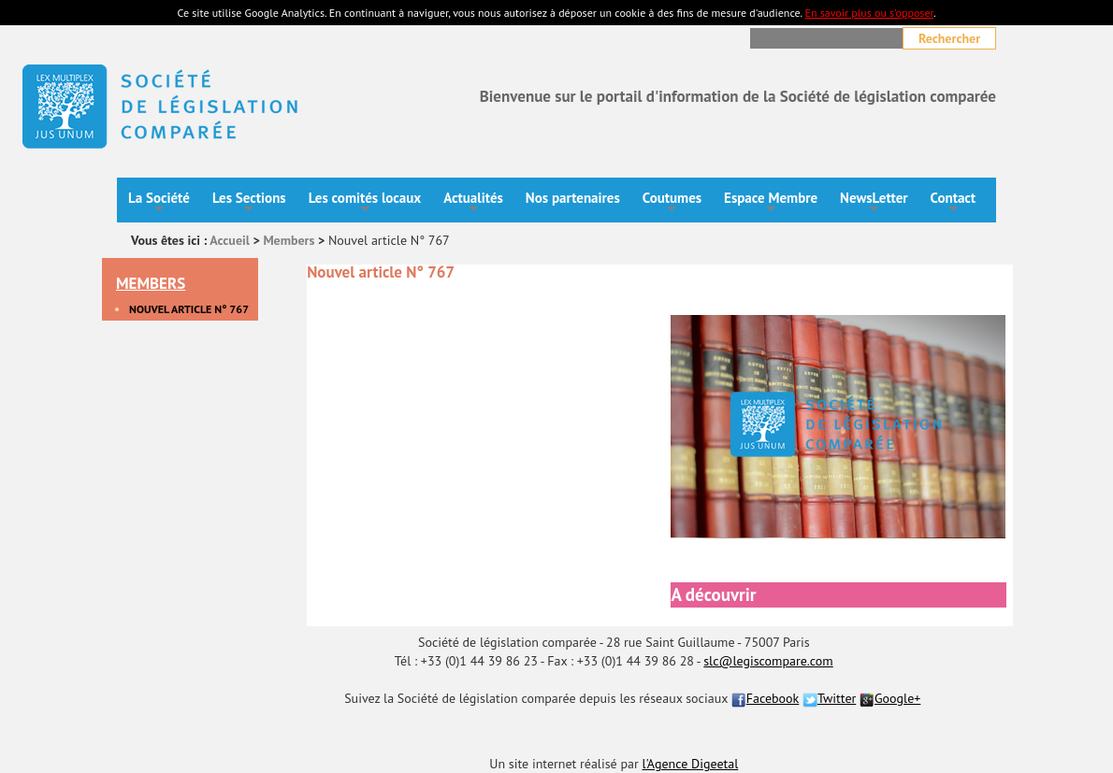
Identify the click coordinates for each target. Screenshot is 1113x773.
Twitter (829, 698)
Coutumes (672, 203)
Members (288, 240)
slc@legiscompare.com (768, 660)
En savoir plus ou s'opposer (868, 13)
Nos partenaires (573, 198)
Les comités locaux (365, 203)
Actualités (473, 203)
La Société (159, 203)
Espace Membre (770, 203)
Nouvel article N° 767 (189, 309)
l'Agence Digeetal (690, 763)
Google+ (890, 698)
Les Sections (249, 203)
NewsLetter (874, 203)
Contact (953, 203)
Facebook (765, 698)
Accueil (230, 240)
